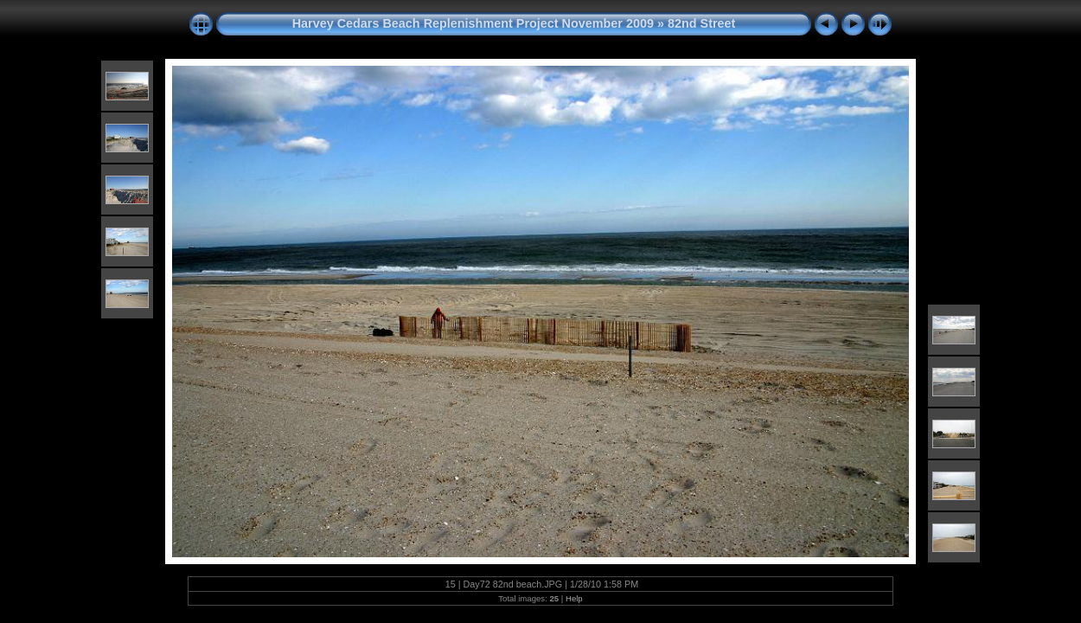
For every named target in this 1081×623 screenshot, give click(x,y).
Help (574, 598)
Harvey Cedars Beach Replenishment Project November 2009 (473, 23)
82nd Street (701, 23)
